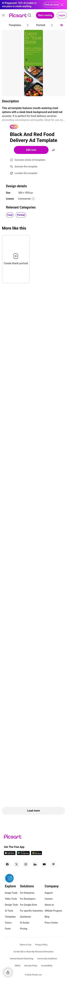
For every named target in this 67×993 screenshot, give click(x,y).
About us (49, 904)
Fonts (8, 928)
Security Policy (30, 965)
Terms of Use (25, 945)
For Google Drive (28, 904)
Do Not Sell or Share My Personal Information (33, 952)
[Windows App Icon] (36, 854)
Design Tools (11, 904)
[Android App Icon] (23, 854)
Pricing (23, 928)
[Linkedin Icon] (35, 864)
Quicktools (25, 916)
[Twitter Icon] (16, 864)
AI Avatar (24, 922)
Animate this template (26, 166)
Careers (49, 898)
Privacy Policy (41, 945)
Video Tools (11, 898)
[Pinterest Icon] (53, 864)
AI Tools (9, 910)
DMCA (17, 965)
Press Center (51, 922)
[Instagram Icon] (25, 864)
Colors (8, 922)
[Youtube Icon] (44, 864)
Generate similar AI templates (30, 160)
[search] (29, 15)
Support (49, 892)
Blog (47, 916)
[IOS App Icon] (10, 854)
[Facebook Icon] (7, 864)
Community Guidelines (47, 959)
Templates (10, 916)
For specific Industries (31, 910)
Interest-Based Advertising (21, 959)
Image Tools (11, 892)
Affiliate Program (53, 910)
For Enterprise (27, 892)
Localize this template (26, 173)
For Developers (27, 898)
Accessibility (46, 965)
